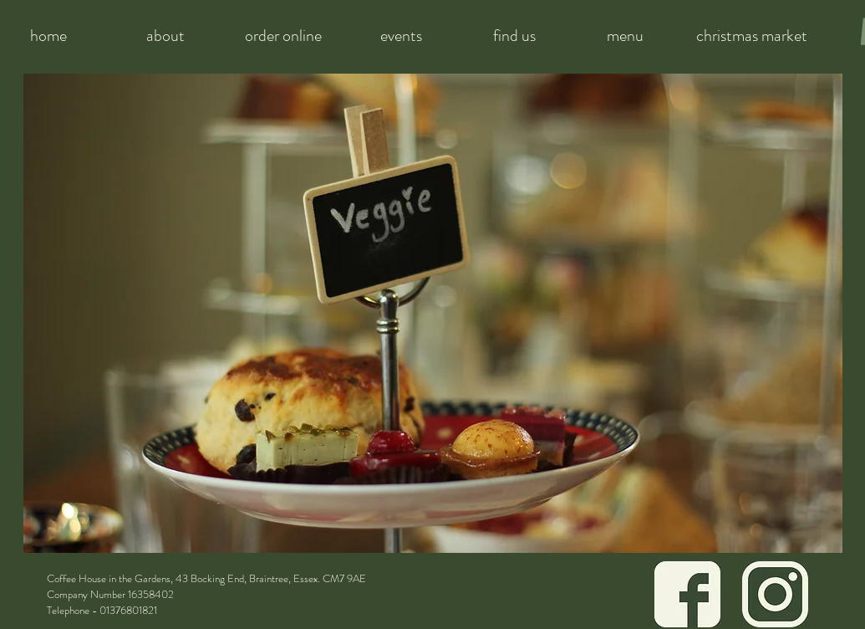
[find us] (515, 35)
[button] (432, 313)
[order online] (283, 35)
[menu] (625, 35)
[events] (401, 35)
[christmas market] (751, 35)
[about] (166, 35)
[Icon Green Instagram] (775, 594)
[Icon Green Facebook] (687, 594)
